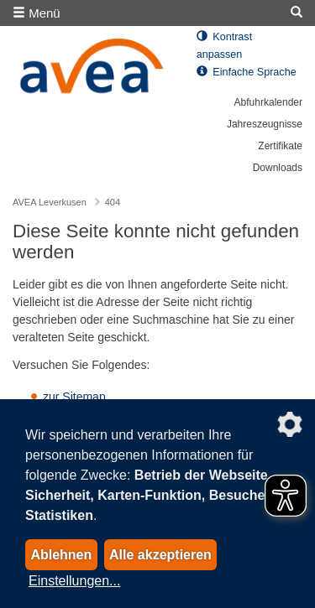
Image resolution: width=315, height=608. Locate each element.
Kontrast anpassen (224, 45)
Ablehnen (61, 555)
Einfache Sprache (247, 72)
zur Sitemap (74, 396)
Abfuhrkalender (268, 102)
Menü (36, 13)
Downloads (277, 168)
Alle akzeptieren (160, 555)
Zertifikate (280, 146)
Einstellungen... (74, 581)
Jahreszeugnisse (264, 124)
